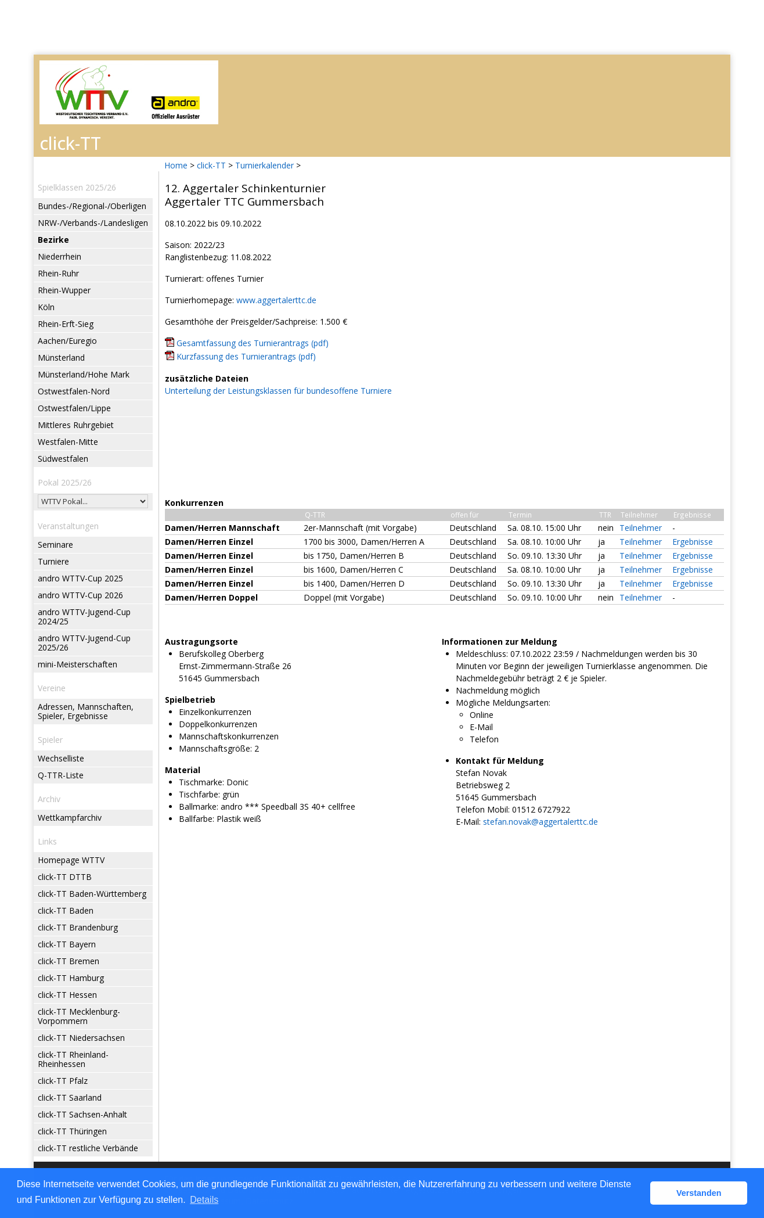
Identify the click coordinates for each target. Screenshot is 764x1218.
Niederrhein (59, 256)
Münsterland (61, 357)
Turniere (53, 561)
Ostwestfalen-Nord (74, 391)
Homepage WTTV (71, 859)
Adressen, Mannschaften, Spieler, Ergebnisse (86, 711)
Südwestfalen (63, 458)
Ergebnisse (692, 541)
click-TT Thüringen (72, 1131)
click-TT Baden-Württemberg (92, 893)
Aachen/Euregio (67, 340)
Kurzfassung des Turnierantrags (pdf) (246, 356)
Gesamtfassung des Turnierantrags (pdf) (252, 342)
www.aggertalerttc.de (276, 300)
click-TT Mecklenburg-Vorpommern (79, 1016)
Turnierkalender (264, 165)
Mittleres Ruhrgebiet (76, 424)
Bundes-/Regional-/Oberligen (92, 205)
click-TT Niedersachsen (81, 1037)
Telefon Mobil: (483, 809)
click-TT (211, 165)
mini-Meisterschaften (77, 664)
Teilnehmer (640, 527)
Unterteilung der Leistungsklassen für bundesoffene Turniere (278, 390)
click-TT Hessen (67, 994)
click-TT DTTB (65, 876)
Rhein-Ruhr (58, 273)
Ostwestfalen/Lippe (74, 408)
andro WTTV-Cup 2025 (80, 578)
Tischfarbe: (199, 794)
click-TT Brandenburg (78, 927)
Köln (46, 306)
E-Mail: (468, 821)
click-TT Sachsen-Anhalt (82, 1114)
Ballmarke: (198, 806)
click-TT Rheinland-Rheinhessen (73, 1059)
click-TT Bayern (67, 944)
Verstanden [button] (699, 1193)
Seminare (55, 544)
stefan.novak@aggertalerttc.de (540, 821)
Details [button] (204, 1200)
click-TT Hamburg (71, 977)
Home (176, 165)
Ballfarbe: (196, 818)
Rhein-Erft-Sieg (65, 323)
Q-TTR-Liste (61, 775)
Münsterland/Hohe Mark (83, 374)
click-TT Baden (65, 910)
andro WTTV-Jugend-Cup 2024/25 (84, 616)
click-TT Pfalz (63, 1080)
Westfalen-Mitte (68, 441)
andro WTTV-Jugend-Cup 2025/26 (84, 643)
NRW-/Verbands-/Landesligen (93, 222)
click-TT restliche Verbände (88, 1148)
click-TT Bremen (68, 961)
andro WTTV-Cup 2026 (80, 595)
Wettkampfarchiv (70, 817)
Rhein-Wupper (64, 290)
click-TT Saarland (70, 1097)
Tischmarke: (201, 782)
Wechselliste (61, 758)
